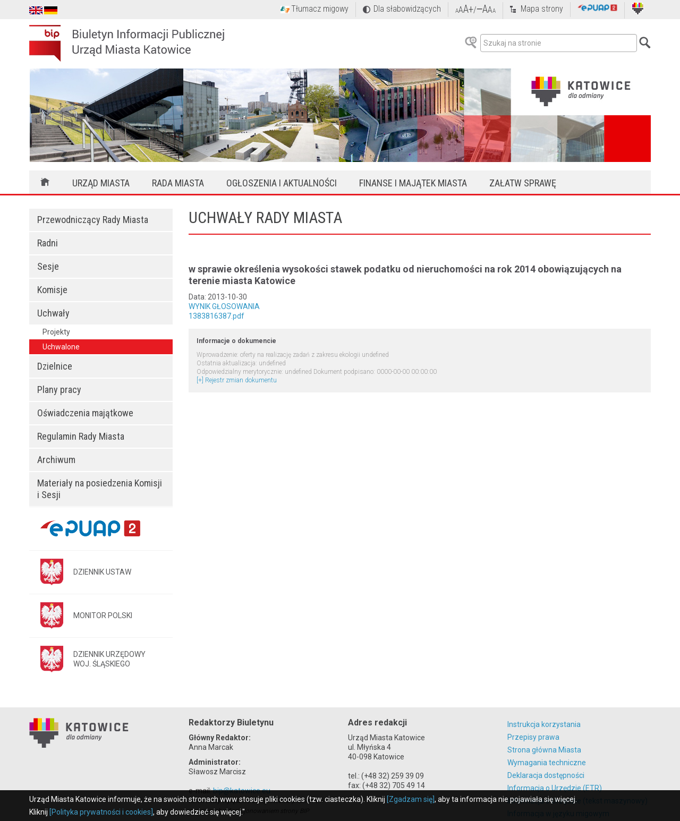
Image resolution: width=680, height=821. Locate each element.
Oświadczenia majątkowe (85, 412)
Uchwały (53, 313)
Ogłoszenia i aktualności (281, 183)
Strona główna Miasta (544, 750)
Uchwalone (61, 347)
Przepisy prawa (533, 737)
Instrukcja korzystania (544, 724)
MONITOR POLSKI (102, 615)
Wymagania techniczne (546, 762)
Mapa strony (542, 9)
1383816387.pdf (216, 316)
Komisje (52, 289)
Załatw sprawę (522, 183)
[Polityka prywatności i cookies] (101, 812)
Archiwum (56, 459)
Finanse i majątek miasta (413, 183)
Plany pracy (59, 389)
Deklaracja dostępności (545, 775)
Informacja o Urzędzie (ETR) (554, 788)
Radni (47, 243)
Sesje (48, 266)
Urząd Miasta (101, 183)
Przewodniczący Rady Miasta (92, 219)
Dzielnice (54, 366)
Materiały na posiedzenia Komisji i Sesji (99, 488)
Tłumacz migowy (319, 9)
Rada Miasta (178, 183)
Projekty (56, 332)
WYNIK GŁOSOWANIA (224, 306)
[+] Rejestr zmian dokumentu (237, 380)
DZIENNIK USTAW (102, 572)
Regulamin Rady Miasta (80, 436)
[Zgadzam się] (411, 799)
